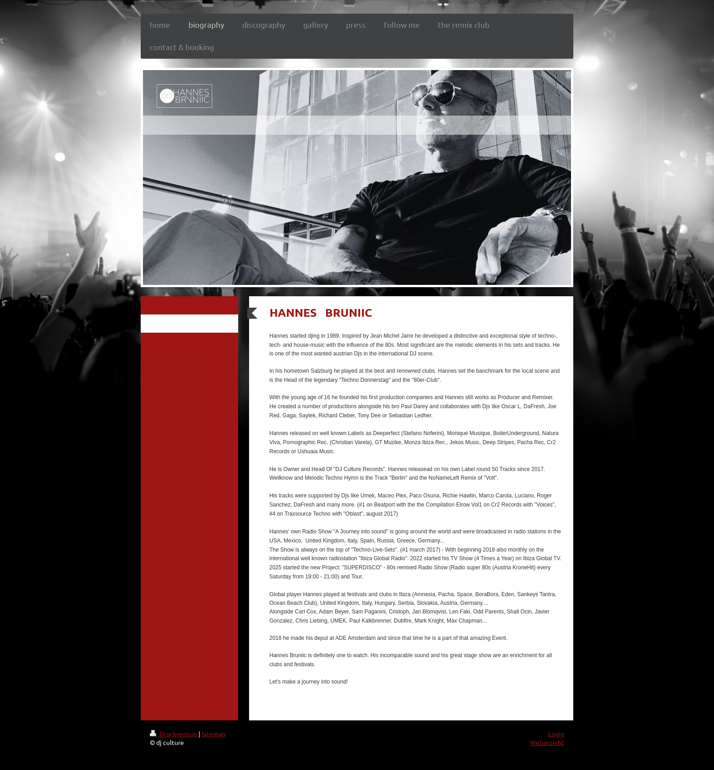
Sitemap (213, 733)
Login (556, 733)
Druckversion (174, 733)
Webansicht (547, 742)
